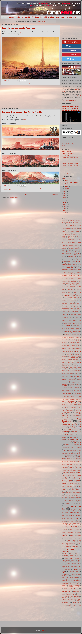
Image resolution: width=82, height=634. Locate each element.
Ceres (80, 281)
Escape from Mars (65, 326)
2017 (64, 208)
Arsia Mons (64, 248)
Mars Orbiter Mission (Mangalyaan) (69, 441)
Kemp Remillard (65, 382)
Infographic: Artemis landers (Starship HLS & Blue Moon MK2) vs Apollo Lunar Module (71, 108)
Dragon (71, 317)
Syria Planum (74, 566)
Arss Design (70, 248)
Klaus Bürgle (78, 385)
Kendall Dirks (73, 382)
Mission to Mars (65, 466)
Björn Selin (77, 263)
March (66, 180)
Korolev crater (76, 387)
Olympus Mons (73, 484)
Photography (65, 507)
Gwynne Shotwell (65, 351)
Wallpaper (76, 596)
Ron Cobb (79, 527)
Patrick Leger (64, 497)
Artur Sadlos (68, 253)
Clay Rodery (75, 290)
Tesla (77, 571)
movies (77, 89)
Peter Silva (68, 503)
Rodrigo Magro (65, 526)
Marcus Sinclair (65, 404)
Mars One (69, 439)
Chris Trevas (73, 287)
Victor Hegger (64, 593)
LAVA (63, 390)
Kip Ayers (72, 385)
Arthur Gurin (75, 251)
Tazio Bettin (78, 567)
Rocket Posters (76, 524)
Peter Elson (17, 83)
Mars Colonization (9, 83)
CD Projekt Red (74, 281)
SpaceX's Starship (66, 151)
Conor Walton (76, 297)
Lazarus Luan (68, 390)
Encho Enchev (70, 322)
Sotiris (64, 544)
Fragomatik (64, 337)
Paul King (78, 497)
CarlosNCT (73, 278)
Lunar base (76, 398)
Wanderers (72, 597)
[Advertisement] (30, 96)
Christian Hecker (70, 289)
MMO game (72, 466)
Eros (74, 325)
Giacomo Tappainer (69, 343)
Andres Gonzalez (72, 240)
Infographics (74, 357)
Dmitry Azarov (66, 311)
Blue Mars (7, 188)
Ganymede (73, 339)
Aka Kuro (79, 226)
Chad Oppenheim (66, 283)
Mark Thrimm (70, 409)
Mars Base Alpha (71, 17)
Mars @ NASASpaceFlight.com (69, 144)
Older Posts (55, 194)
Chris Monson (66, 287)
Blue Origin (68, 266)
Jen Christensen (65, 371)
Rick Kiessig (77, 521)
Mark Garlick (78, 405)
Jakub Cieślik (77, 367)
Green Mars (14, 188)
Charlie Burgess (75, 283)
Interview (70, 364)
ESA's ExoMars (65, 155)
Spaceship (71, 550)
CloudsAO (69, 292)
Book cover (64, 269)
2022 (64, 197)
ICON (69, 356)
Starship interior (68, 558)
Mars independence (69, 434)
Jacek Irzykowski (66, 365)
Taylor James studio (71, 567)
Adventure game (74, 225)
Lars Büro (77, 388)
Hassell (71, 351)
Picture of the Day (25, 83)
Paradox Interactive (70, 494)
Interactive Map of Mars (67, 140)
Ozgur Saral (68, 492)
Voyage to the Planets (67, 596)
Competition (67, 295)
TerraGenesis (71, 571)
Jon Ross (64, 378)
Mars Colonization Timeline (13, 17)
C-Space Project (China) (74, 275)
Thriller (73, 582)
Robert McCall (72, 523)
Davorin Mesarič (66, 306)
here (21, 34)
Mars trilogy (38, 188)
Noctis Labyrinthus (72, 481)
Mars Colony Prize (66, 424)
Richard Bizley (73, 520)
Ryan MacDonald (72, 530)
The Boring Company (75, 574)
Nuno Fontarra (70, 483)
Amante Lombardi (71, 237)
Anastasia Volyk (71, 239)
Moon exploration (71, 469)
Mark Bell (71, 405)
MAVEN (76, 456)
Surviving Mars (65, 566)
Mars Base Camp (72, 413)
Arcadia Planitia (65, 247)
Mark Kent (66, 407)
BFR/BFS (78, 261)
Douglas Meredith (76, 315)
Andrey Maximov (71, 242)
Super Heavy (65, 564)
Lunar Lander (65, 399)
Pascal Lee (78, 494)
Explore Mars (65, 169)
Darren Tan (79, 303)
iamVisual (64, 356)
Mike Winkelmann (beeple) (67, 464)
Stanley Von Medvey (77, 552)
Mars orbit (75, 439)
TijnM (78, 583)
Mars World (79, 445)
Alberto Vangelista (66, 228)
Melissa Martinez (70, 458)
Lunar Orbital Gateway (74, 399)
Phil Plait (73, 503)
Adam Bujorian (69, 223)
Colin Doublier (69, 294)
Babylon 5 (79, 258)
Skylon (63, 543)
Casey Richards (78, 280)
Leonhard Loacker (70, 392)
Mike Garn (71, 462)
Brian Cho (64, 272)
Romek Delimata (72, 527)
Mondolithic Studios (67, 467)
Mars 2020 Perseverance (67, 410)
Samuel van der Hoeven (74, 534)
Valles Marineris (66, 591)
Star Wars (72, 553)
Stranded (68, 563)
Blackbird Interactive (66, 264)
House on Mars (68, 353)
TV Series (73, 588)
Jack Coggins (74, 365)
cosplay (70, 298)
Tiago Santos (72, 583)
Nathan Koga (71, 475)
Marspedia (64, 142)
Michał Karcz (73, 461)
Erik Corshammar (67, 323)
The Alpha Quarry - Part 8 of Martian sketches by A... (71, 183)
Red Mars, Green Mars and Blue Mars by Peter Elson (22, 111)
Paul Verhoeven (65, 498)
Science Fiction (70, 537)
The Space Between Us (76, 580)
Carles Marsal (65, 278)
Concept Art (77, 295)
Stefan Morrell (66, 560)
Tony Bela (70, 586)
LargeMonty (71, 388)
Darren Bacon (72, 303)
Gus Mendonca (76, 350)
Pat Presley (70, 495)
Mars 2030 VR (78, 410)
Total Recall (78, 586)
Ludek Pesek (66, 396)
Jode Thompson (65, 374)
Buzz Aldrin (64, 275)
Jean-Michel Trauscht (75, 370)
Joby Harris (77, 373)
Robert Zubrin (69, 524)
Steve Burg (67, 561)
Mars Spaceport (77, 444)
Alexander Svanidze (74, 231)
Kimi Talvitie (65, 385)
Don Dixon (65, 314)
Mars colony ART (26, 17)
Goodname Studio (65, 345)
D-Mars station (74, 300)
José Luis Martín (72, 379)
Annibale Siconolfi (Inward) (67, 245)
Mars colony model (74, 423)
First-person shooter (76, 333)
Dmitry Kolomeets (75, 311)
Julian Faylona (68, 381)
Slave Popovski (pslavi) (70, 543)
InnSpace (63, 359)
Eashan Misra (70, 319)
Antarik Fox (77, 245)
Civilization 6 (68, 290)
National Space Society (75, 477)
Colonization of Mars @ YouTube (70, 165)
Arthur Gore (68, 251)
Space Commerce (71, 544)
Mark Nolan (73, 407)
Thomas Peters (66, 582)
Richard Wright (70, 521)
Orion (64, 491)
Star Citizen (65, 553)
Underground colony (67, 590)
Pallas (63, 494)
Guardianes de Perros (66, 350)
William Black (71, 600)
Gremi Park (64, 348)
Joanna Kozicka (70, 373)
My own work (65, 472)
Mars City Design (67, 417)
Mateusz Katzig (77, 452)
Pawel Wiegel (78, 500)
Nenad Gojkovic (65, 478)
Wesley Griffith (66, 599)
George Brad (64, 342)
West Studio (73, 599)
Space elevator (24, 32)
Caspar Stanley (66, 281)
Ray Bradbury (72, 513)
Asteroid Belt (76, 253)
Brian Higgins (71, 272)
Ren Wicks (69, 518)
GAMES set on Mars (49, 17)
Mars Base (67, 412)
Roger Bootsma (73, 526)
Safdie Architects (69, 532)
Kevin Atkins (71, 384)
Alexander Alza (70, 230)
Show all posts (41, 21)
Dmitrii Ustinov (78, 309)
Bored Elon (71, 269)
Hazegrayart (78, 351)
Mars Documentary (71, 426)
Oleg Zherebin (64, 484)
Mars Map (72, 436)
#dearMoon (64, 220)
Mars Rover (77, 442)
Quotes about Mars (74, 512)
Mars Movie (73, 437)
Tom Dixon (77, 585)
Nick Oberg (64, 481)
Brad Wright (77, 269)
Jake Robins (69, 367)
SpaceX (57, 17)
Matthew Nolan (66, 455)
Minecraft (77, 464)
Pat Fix (64, 495)
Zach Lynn (65, 605)
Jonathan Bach (71, 378)
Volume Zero (78, 594)
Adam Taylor (76, 223)
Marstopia (79, 447)
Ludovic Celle (74, 396)
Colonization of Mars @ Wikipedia (70, 163)
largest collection (66, 82)
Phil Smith (79, 503)
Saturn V (72, 535)
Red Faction (78, 515)
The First (73, 575)
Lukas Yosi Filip (69, 398)
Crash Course (76, 298)
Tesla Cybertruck (66, 572)
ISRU (80, 364)
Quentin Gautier (65, 512)
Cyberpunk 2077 (65, 300)
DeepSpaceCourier (65, 308)
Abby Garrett (75, 222)
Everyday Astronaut (70, 328)
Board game (74, 266)
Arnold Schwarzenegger (75, 247)
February (67, 186)
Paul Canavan (71, 497)
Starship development (75, 557)
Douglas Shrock (65, 317)
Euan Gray (73, 326)
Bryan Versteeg (75, 273)
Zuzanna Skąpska (72, 605)
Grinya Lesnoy (71, 348)
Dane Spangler (71, 302)
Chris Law (79, 286)
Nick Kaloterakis (76, 480)
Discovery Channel (69, 309)
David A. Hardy (75, 305)
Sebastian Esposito (72, 538)
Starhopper (78, 553)
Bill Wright (72, 263)
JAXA (68, 370)
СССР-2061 (68, 607)
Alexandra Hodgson (66, 233)
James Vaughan (65, 368)
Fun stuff (77, 337)
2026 (64, 178)
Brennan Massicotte (75, 270)
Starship (63, 17)
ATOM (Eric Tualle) (72, 256)
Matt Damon (78, 453)
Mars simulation (67, 444)
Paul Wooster (73, 498)
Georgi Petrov (72, 342)
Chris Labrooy (72, 286)
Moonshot (70, 470)
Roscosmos (64, 530)
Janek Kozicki (73, 368)
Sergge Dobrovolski (71, 540)
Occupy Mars (77, 483)
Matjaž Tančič (64, 453)
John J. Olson (69, 376)
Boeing (78, 267)
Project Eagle (76, 510)
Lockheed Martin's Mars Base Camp (70, 157)
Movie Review (76, 470)
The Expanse (65, 576)
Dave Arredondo (66, 305)
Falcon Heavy (68, 331)
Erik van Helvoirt (77, 323)
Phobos (76, 505)
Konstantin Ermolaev (67, 387)
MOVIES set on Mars (37, 17)
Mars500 (65, 447)
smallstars (79, 543)
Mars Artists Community (67, 167)
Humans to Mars (69, 354)
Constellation (64, 298)
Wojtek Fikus (76, 602)
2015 (64, 213)
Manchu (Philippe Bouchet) (73, 402)
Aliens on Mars (71, 236)
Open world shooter (71, 486)
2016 (64, 210)
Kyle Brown (64, 388)
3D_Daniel (72, 220)
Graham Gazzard (75, 345)
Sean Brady (78, 537)
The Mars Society (74, 577)
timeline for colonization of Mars (69, 100)
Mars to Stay (65, 173)
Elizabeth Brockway (73, 320)
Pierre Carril (73, 509)
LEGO (63, 392)
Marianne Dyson (73, 404)
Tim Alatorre (64, 585)
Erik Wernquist (67, 325)
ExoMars (74, 329)
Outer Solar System (72, 491)
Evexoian (77, 328)
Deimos (73, 308)
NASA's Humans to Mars (68, 153)
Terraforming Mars (6, 189)
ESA (78, 325)
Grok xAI (78, 348)
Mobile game (78, 466)
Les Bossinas (78, 392)
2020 (64, 202)
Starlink (71, 555)
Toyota (65, 588)
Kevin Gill (78, 384)
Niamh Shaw (74, 478)
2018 (64, 206)
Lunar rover (64, 401)
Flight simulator (67, 334)
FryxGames (70, 337)
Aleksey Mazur (75, 228)
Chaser (63, 284)
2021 (64, 200)
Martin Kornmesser (72, 450)
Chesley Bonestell (70, 284)
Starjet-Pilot (65, 555)
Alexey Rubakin (76, 233)
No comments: (11, 80)
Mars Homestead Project (76, 432)
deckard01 (76, 306)
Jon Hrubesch (76, 376)
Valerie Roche (77, 590)
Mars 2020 (77, 409)
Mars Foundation (76, 429)
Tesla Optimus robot (77, 572)
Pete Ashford (66, 501)
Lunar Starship (71, 401)
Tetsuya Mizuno (66, 574)
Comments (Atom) (13, 197)
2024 (64, 193)
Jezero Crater (74, 371)
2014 (64, 215)
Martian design (67, 449)
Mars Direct (64, 171)
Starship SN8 (78, 558)
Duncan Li (78, 317)
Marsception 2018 (71, 447)
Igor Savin (74, 356)
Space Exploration (66, 547)
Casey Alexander (69, 280)
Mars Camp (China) (77, 415)
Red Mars (50, 188)
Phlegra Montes (67, 505)
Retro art (76, 518)
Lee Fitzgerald (76, 390)
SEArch (65, 538)
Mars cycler (74, 424)
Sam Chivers (77, 532)
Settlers (70, 541)
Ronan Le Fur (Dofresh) (74, 529)
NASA (79, 472)
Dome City (79, 312)
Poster (68, 510)
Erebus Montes (78, 322)
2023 (64, 195)
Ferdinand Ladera (76, 331)
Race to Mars (64, 513)
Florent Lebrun (76, 334)
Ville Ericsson (73, 593)
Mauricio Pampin (69, 456)
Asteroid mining (65, 254)
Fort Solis (77, 336)
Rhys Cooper (64, 520)
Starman (77, 555)
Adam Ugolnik (65, 225)
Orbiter (72, 489)
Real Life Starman (70, 515)
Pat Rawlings (77, 495)
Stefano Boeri (73, 560)
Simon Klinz (76, 541)
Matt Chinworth (72, 453)
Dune (63, 319)
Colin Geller (78, 294)
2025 (64, 191)
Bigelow (66, 263)
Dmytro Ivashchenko (66, 312)
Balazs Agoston (67, 259)
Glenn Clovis (77, 343)
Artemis (69, 250)
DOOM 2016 (73, 314)
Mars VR (73, 445)
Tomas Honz (64, 586)
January (67, 188)
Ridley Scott (64, 523)
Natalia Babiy (67, 474)
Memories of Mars (67, 459)
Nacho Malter (72, 472)
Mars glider (74, 431)
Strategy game (75, 563)
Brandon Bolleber (65, 270)
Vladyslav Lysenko (70, 594)
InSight (69, 359)
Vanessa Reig (76, 591)
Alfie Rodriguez (74, 234)
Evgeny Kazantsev (65, 329)
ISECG (75, 364)
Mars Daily (64, 145)
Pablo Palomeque (76, 492)
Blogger (44, 630)
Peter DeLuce (73, 501)
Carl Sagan (76, 276)
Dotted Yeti (68, 315)
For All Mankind (66, 336)
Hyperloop (77, 354)
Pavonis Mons (71, 500)
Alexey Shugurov (65, 234)
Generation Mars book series (74, 340)
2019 (64, 204)
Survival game (75, 564)
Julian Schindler (76, 381)
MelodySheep (78, 458)
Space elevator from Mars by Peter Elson (18, 27)
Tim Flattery (71, 585)
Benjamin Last (71, 261)
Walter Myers (65, 597)
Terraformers (67, 569)
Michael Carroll (76, 459)
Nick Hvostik (69, 480)
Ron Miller (65, 529)
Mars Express (68, 429)
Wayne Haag (78, 597)
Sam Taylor (64, 534)
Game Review (65, 339)
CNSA (75, 292)
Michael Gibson (65, 461)
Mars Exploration (31, 188)
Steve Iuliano (74, 561)
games (63, 91)
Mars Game (65, 431)
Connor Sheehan (68, 297)
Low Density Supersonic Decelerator (73, 395)
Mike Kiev (78, 462)
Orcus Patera (78, 489)
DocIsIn (73, 312)
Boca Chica (70, 267)
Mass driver (69, 452)
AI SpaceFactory (72, 226)
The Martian (74, 579)
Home (27, 194)
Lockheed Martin (67, 393)
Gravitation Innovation (67, 346)
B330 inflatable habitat (71, 258)
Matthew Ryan (73, 455)
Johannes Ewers (73, 374)
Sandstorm (64, 535)
